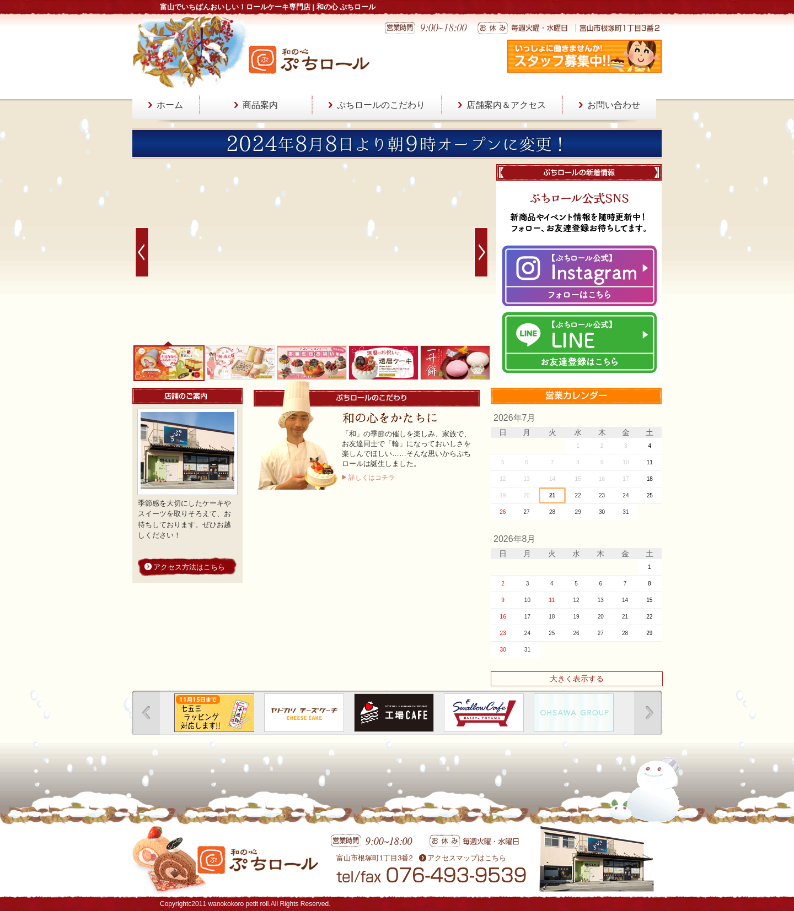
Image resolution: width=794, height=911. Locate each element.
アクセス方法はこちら (189, 567)
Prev (142, 252)
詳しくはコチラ (371, 477)
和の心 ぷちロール (308, 59)
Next (481, 252)
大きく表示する (577, 678)
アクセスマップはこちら (466, 857)
